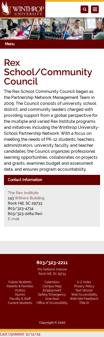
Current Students (20, 303)
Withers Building (29, 198)
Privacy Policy (84, 286)
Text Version (84, 290)
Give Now (52, 299)
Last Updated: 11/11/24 (20, 334)
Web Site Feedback (84, 299)
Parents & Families (20, 286)
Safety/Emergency (52, 294)
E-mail (13, 219)
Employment (52, 290)
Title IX (84, 303)
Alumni (20, 294)
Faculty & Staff (20, 299)
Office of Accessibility (52, 303)
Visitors (20, 290)
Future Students (20, 282)
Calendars (52, 282)
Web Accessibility (84, 294)
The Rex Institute (23, 192)
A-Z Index (84, 282)
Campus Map (52, 286)
